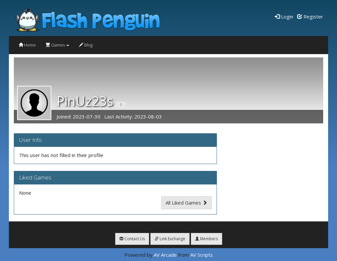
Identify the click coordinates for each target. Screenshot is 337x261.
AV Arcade (165, 254)
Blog (85, 45)
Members (206, 239)
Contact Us (132, 239)
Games (57, 45)
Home (27, 45)
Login (284, 16)
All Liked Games (186, 202)
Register (310, 16)
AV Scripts (201, 254)
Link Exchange (170, 239)
